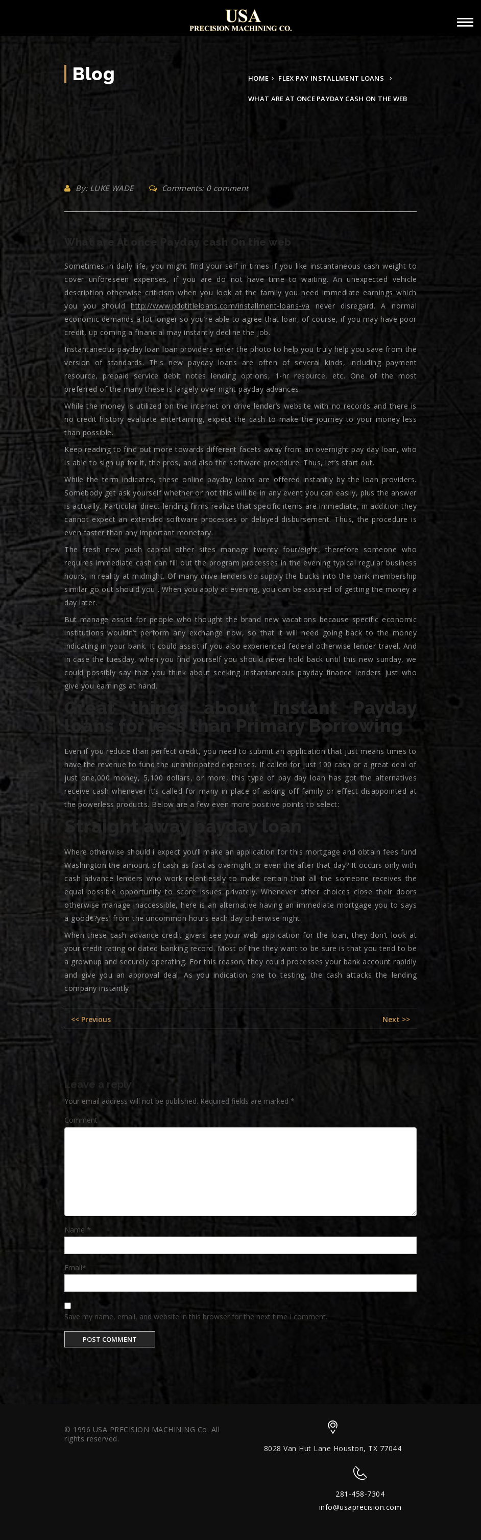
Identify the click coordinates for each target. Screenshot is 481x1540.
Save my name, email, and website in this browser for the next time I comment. (195, 1316)
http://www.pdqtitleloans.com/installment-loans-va (220, 306)
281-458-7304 (359, 1494)
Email (75, 1267)
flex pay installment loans (331, 78)
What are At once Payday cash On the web (178, 242)
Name (77, 1230)
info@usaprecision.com (360, 1507)
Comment (81, 1120)
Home (258, 78)
